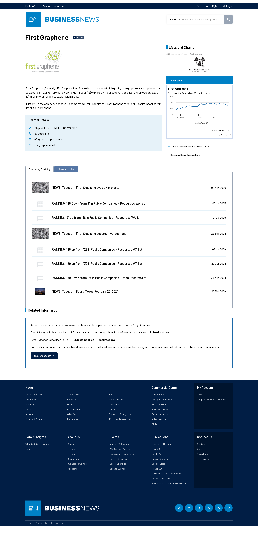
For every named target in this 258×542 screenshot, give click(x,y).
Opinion (29, 430)
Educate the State (161, 495)
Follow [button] (80, 54)
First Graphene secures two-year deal (101, 250)
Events (46, 6)
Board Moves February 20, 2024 (97, 308)
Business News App (77, 480)
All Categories (169, 33)
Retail (112, 411)
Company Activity (39, 185)
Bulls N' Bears (158, 411)
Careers (201, 465)
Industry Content (160, 435)
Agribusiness (73, 411)
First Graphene (178, 105)
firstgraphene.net (44, 161)
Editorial (71, 470)
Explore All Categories (120, 435)
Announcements (160, 430)
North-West (158, 470)
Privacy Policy (42, 539)
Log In (229, 6)
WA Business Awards (120, 465)
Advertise (59, 6)
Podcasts (72, 485)
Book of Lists (158, 480)
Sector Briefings (118, 480)
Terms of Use (57, 539)
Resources (65, 33)
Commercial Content (131, 33)
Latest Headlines (33, 411)
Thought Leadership (162, 415)
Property (95, 33)
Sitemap (29, 539)
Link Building (203, 475)
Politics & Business (119, 475)
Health (70, 420)
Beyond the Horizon (161, 460)
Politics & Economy (35, 435)
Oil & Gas (71, 430)
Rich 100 (156, 465)
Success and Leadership (122, 470)
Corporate (72, 460)
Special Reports (160, 475)
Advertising (203, 470)
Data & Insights (214, 33)
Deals (28, 425)
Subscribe (202, 6)
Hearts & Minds (159, 420)
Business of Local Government (167, 490)
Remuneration (74, 435)
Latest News (32, 33)
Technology (114, 420)
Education (72, 415)
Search (175, 19)
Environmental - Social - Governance (170, 499)
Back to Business (118, 485)
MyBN (215, 6)
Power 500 (157, 485)
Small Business (116, 415)
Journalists (73, 475)
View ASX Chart (218, 147)
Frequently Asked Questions (211, 415)
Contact (201, 460)
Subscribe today (42, 372)
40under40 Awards (119, 460)
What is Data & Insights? (37, 460)
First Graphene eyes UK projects (97, 204)
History (71, 465)
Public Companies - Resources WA (117, 220)
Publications (32, 6)
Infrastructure (74, 425)
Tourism (113, 425)
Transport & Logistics (120, 430)
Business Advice (160, 425)
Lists (28, 39)
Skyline (155, 440)
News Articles (66, 185)
